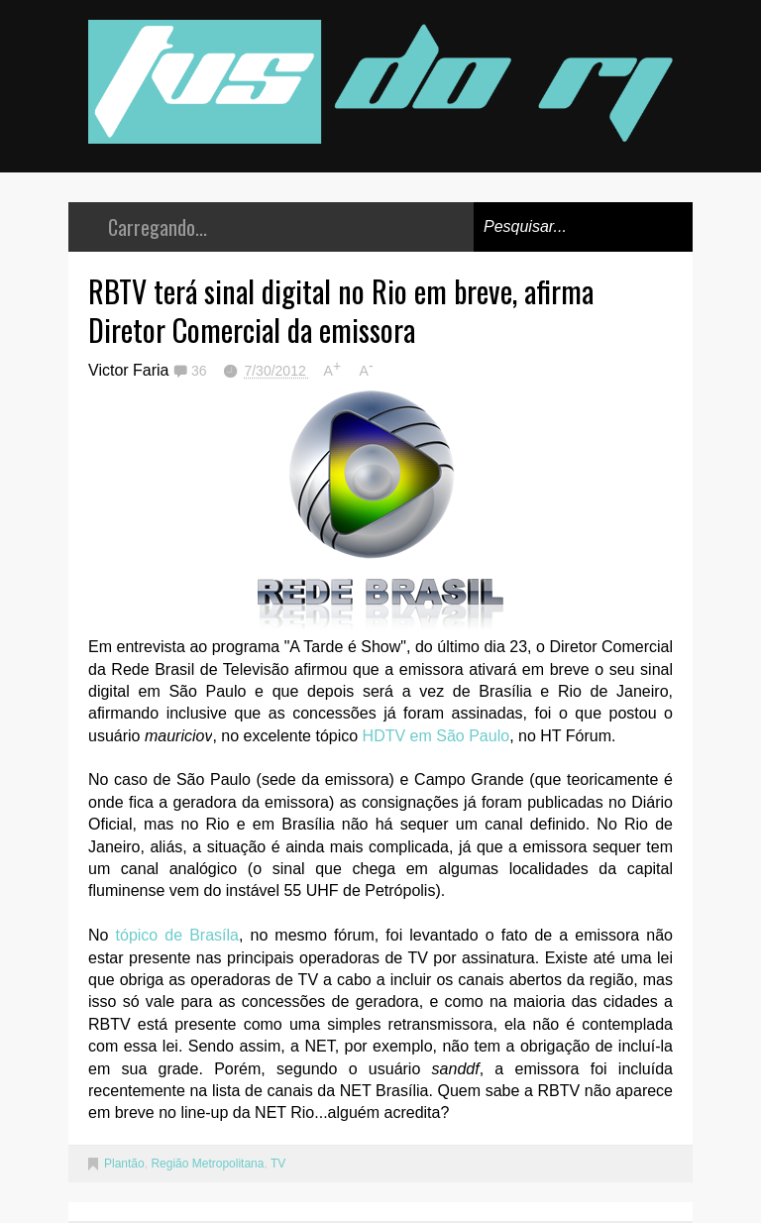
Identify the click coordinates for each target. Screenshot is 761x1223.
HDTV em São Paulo (436, 735)
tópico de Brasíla (177, 935)
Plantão (124, 1163)
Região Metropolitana (207, 1163)
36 (200, 371)
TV (278, 1163)
